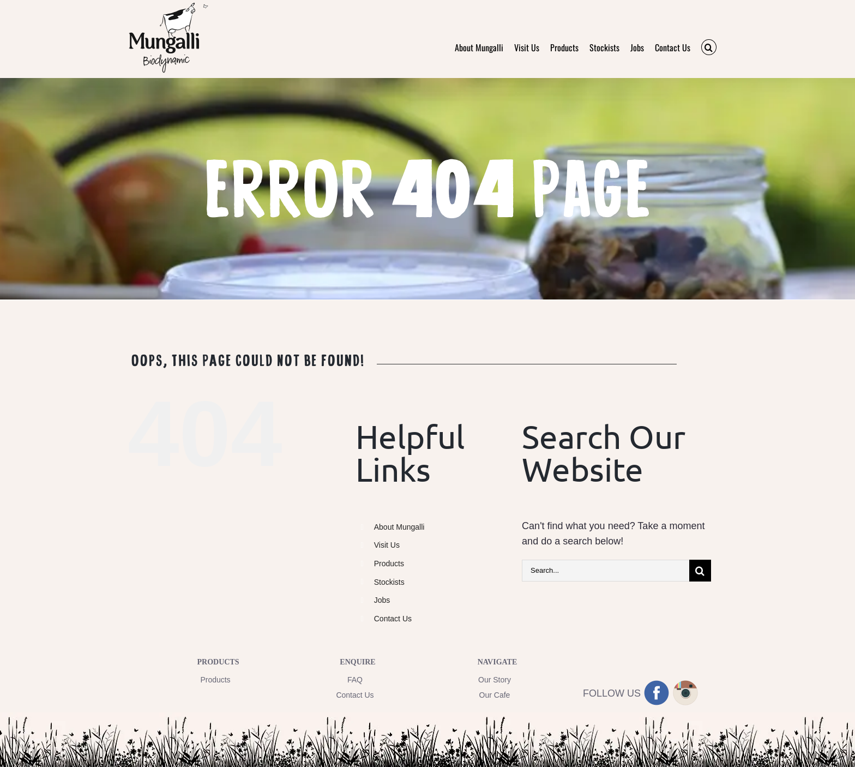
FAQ (355, 679)
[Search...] (605, 571)
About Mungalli (399, 527)
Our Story (494, 679)
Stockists (389, 582)
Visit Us (387, 545)
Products (389, 563)
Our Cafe (494, 695)
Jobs (382, 600)
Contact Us (393, 618)
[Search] (700, 571)
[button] (708, 47)
